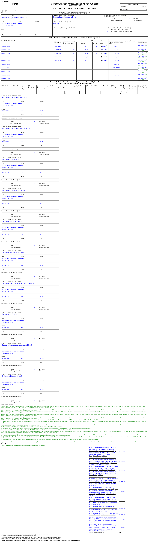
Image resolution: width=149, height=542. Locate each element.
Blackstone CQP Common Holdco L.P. (15, 18)
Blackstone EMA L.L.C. (10, 314)
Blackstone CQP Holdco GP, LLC (13, 252)
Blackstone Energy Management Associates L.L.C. (18, 283)
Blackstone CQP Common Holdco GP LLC (16, 128)
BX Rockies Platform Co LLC (12, 376)
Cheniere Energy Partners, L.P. (63, 17)
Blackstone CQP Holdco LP (11, 159)
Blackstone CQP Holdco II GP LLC (13, 190)
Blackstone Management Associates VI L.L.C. (17, 345)
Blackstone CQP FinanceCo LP (12, 221)
